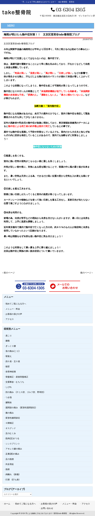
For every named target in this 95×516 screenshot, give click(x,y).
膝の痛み (10, 412)
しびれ (9, 387)
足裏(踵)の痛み (12, 453)
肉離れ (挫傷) (12, 474)
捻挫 (8, 469)
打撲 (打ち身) (12, 479)
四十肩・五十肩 (13, 361)
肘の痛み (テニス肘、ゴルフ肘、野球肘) (25, 392)
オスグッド (11, 428)
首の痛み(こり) (12, 351)
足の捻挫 (10, 459)
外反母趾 (10, 464)
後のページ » (86, 272)
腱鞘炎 (9, 402)
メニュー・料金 (13, 309)
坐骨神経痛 (11, 371)
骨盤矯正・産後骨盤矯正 (17, 376)
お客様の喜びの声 (14, 314)
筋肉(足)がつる (12, 438)
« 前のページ (8, 272)
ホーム (7, 503)
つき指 (9, 397)
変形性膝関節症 (13, 418)
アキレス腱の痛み (14, 448)
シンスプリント (13, 443)
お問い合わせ (47, 508)
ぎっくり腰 (11, 346)
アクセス (10, 319)
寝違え (9, 356)
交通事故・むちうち (15, 382)
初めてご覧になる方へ (16, 303)
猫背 (8, 366)
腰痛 (8, 340)
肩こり (9, 335)
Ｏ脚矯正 (10, 423)
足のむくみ (11, 433)
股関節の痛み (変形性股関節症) (21, 407)
